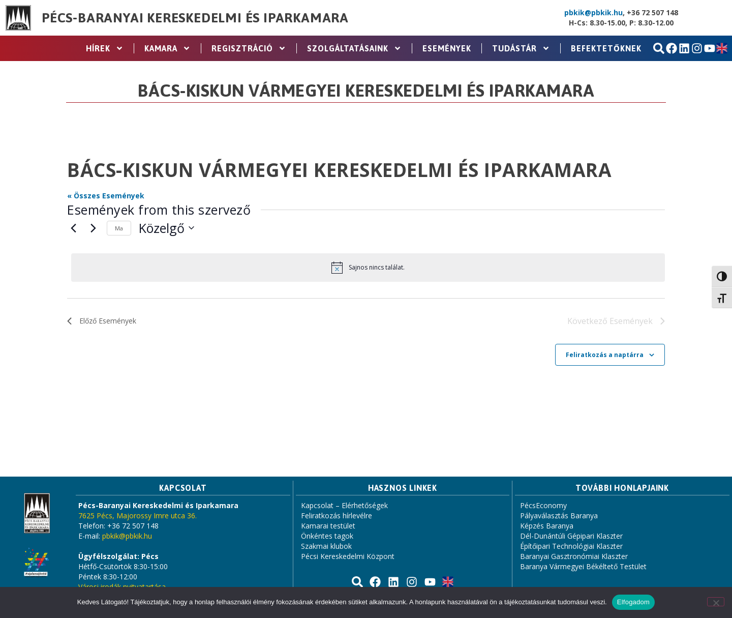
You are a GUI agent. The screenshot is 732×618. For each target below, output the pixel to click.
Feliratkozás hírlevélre (336, 515)
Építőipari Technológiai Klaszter (571, 546)
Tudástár (521, 48)
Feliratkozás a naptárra (605, 355)
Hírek (105, 48)
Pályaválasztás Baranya (559, 515)
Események (446, 48)
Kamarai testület (328, 526)
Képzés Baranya (546, 526)
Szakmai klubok (326, 546)
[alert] (368, 267)
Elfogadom (633, 602)
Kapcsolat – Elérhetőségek (344, 505)
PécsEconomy (543, 505)
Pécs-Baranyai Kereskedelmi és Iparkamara (195, 17)
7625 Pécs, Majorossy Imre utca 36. (137, 515)
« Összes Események (105, 195)
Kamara (167, 48)
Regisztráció (248, 48)
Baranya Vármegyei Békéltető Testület (583, 566)
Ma (119, 228)
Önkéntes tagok (327, 536)
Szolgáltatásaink (354, 48)
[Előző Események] (73, 228)
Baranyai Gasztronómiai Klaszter (574, 556)
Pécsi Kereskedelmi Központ (347, 556)
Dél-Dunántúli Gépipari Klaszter (571, 536)
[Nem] (715, 601)
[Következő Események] (93, 228)
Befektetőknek (606, 48)
